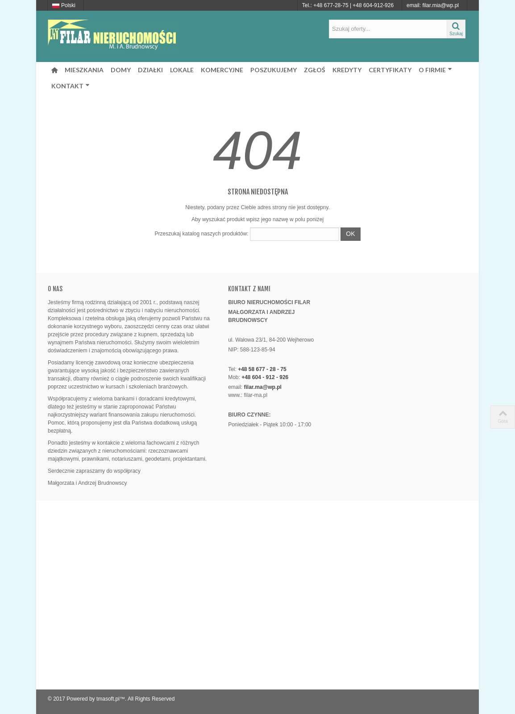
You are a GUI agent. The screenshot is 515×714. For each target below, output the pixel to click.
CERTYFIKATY (390, 70)
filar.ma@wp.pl (263, 387)
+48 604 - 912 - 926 (264, 377)
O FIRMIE (435, 70)
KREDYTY (346, 70)
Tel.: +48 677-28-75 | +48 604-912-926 (348, 5)
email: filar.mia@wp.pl (433, 5)
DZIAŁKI (150, 70)
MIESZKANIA (84, 70)
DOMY (121, 70)
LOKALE (182, 70)
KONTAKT (70, 86)
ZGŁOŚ (314, 70)
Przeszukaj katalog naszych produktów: (201, 234)
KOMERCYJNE (222, 70)
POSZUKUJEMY (273, 70)
